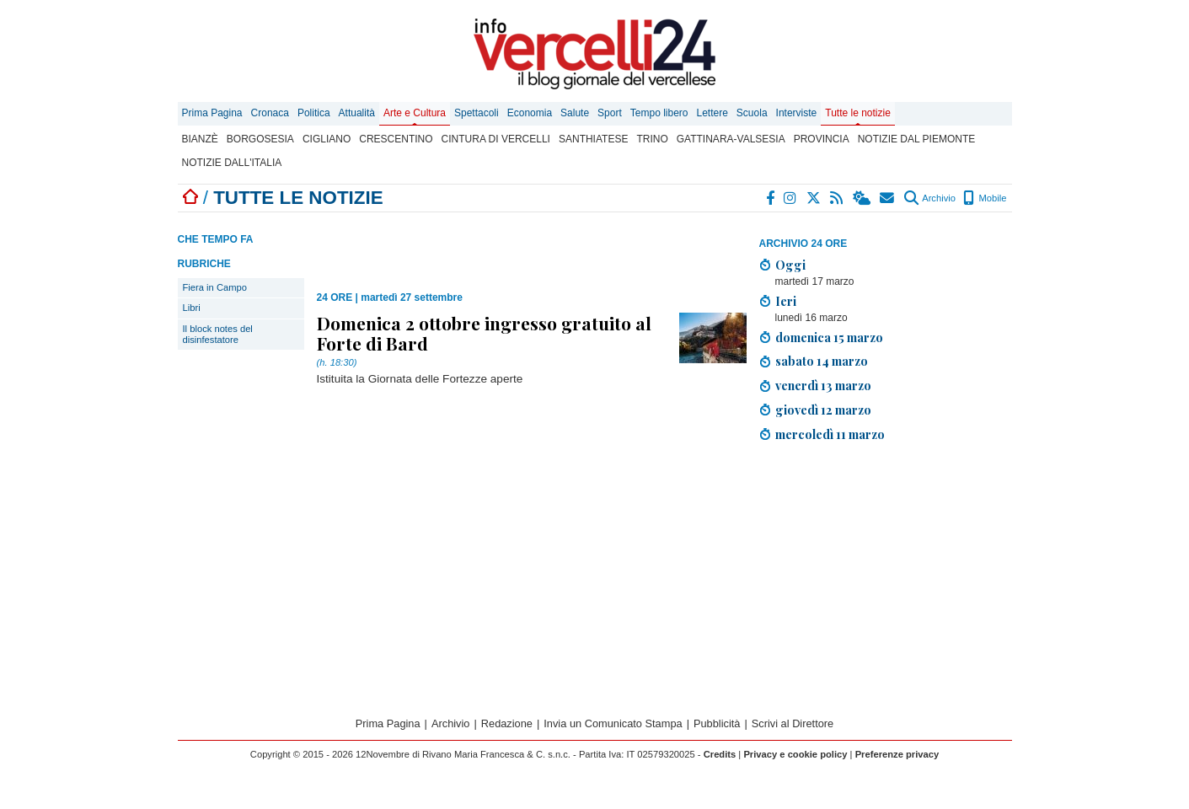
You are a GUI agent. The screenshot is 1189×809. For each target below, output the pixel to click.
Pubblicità (717, 723)
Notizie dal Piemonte (917, 139)
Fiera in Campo (215, 287)
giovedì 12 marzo (823, 409)
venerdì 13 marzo (823, 385)
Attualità (357, 113)
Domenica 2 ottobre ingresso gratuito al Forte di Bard (484, 333)
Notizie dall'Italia (232, 163)
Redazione (507, 723)
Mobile (984, 198)
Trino (651, 139)
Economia (529, 113)
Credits (720, 754)
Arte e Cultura (414, 113)
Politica (313, 113)
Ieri (785, 300)
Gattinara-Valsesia (731, 139)
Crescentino (395, 139)
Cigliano (327, 139)
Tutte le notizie (858, 113)
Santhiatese (593, 139)
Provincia (821, 139)
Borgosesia (260, 139)
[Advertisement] (885, 574)
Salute (574, 113)
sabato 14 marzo (821, 360)
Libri (192, 308)
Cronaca (270, 113)
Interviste (796, 113)
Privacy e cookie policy (795, 754)
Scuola (752, 113)
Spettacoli (476, 113)
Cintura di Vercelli (496, 139)
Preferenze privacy (897, 754)
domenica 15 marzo (829, 337)
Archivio (930, 198)
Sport (609, 113)
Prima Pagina (212, 113)
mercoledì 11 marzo (830, 434)
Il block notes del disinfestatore (218, 334)
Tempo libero (659, 113)
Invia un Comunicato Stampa (613, 723)
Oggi (790, 264)
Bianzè (200, 139)
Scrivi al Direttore (792, 723)
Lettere (712, 113)
